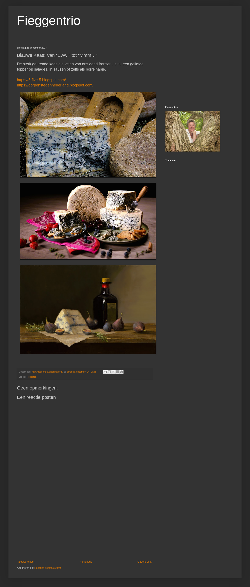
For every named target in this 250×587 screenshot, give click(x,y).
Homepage (86, 561)
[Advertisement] (84, 525)
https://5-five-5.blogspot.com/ (41, 80)
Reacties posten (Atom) (47, 567)
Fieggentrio (49, 20)
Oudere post (144, 561)
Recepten (31, 377)
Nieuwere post (26, 561)
